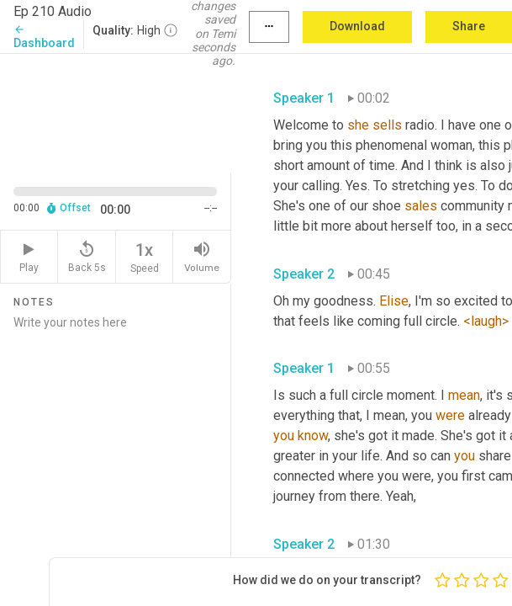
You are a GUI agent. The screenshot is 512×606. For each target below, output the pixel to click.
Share (468, 26)
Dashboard (44, 37)
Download (357, 26)
